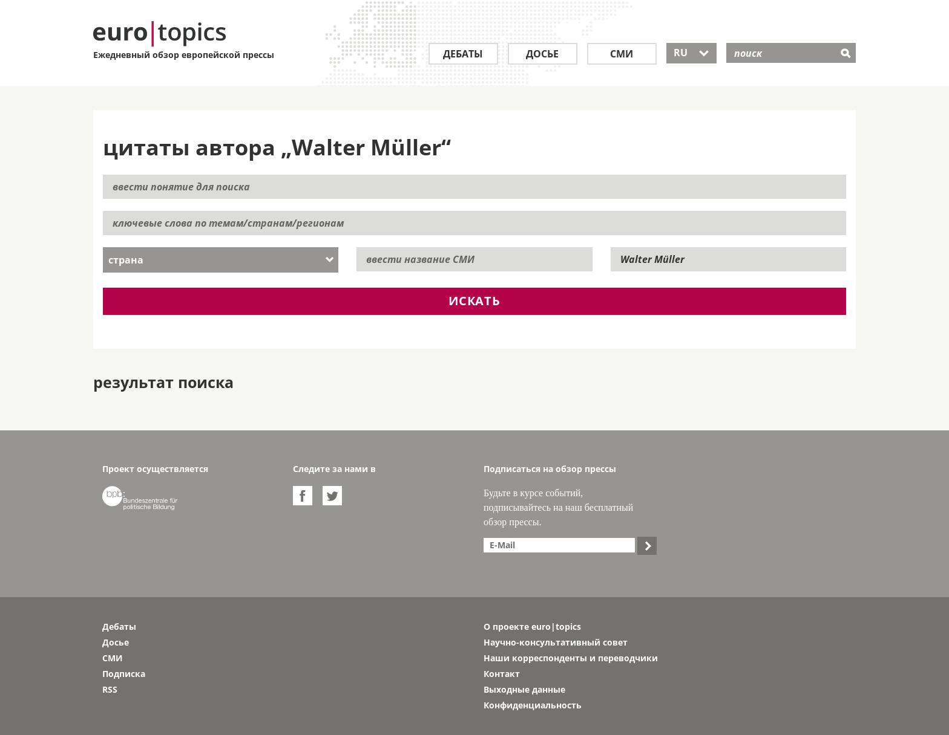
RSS (109, 689)
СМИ (621, 53)
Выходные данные (524, 689)
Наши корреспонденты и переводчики (571, 658)
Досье (542, 53)
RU (691, 52)
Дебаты (463, 53)
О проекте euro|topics (532, 626)
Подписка (123, 673)
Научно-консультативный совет (556, 642)
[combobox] (220, 260)
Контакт (502, 673)
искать (474, 301)
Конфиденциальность (533, 705)
